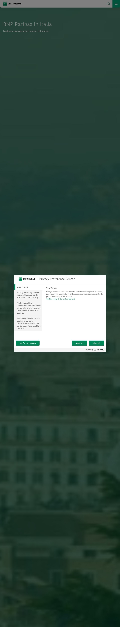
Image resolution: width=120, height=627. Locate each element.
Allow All (96, 343)
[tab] (28, 287)
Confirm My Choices (28, 343)
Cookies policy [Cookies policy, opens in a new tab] (51, 299)
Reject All (79, 343)
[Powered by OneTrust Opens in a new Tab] (95, 350)
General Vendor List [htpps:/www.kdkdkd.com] (67, 299)
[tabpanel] (75, 294)
